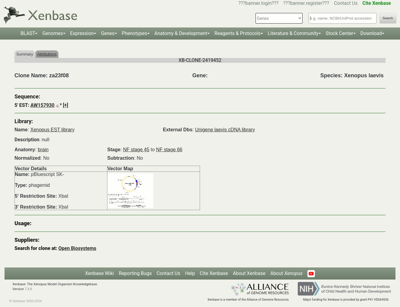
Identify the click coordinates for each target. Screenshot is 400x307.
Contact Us (346, 3)
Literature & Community (293, 33)
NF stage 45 (136, 149)
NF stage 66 (169, 149)
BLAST (28, 33)
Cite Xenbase (214, 273)
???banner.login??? (259, 3)
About (286, 273)
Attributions (47, 54)
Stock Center (339, 33)
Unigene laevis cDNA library (225, 129)
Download (371, 33)
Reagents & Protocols (237, 33)
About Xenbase (249, 273)
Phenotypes (134, 33)
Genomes (52, 33)
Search (388, 18)
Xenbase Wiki (99, 273)
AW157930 (42, 105)
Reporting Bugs (135, 273)
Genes (108, 33)
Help (190, 273)
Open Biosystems (78, 248)
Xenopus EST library (52, 129)
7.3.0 (28, 289)
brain (43, 149)
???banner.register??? (306, 3)
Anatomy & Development (180, 33)
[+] (65, 105)
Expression (82, 33)
